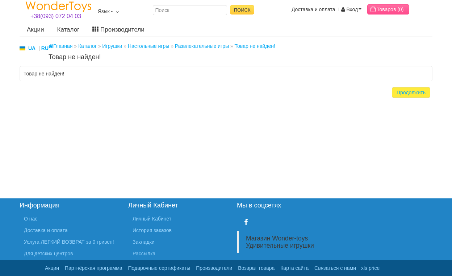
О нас (30, 219)
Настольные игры (148, 46)
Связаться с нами (335, 268)
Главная (60, 46)
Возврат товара (256, 268)
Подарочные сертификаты (159, 268)
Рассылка (144, 253)
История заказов (152, 230)
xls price (370, 268)
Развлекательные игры (202, 46)
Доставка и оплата (313, 9)
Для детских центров (48, 253)
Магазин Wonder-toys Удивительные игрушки (280, 242)
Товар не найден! (255, 46)
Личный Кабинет (152, 219)
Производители (118, 29)
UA (31, 48)
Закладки (144, 242)
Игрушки (112, 46)
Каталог (68, 29)
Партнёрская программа (93, 268)
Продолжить (411, 92)
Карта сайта (294, 268)
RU (45, 48)
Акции (35, 29)
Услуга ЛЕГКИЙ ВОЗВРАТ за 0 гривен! (69, 242)
